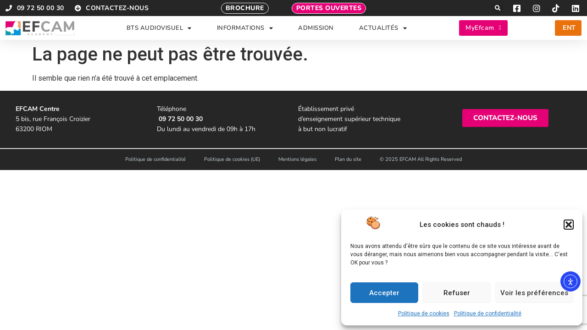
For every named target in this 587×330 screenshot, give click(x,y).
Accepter (384, 293)
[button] (568, 224)
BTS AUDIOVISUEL (159, 28)
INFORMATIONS (245, 28)
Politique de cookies (423, 313)
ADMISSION (316, 28)
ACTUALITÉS (383, 28)
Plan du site (348, 159)
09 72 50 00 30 (181, 119)
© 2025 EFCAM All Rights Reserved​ (421, 159)
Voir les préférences (534, 293)
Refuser (456, 293)
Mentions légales (297, 159)
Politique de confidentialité (487, 313)
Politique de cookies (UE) (232, 159)
